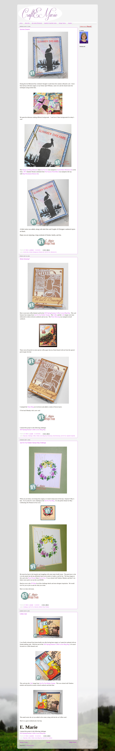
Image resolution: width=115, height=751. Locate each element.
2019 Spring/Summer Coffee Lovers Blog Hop (57, 313)
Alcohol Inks (26, 252)
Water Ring (31, 407)
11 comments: (37, 433)
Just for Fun (42, 578)
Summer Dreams (25, 29)
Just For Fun (44, 169)
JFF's (24, 171)
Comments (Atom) (30, 745)
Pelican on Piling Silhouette (30, 169)
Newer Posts (24, 742)
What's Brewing (55, 317)
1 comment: (37, 605)
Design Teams (62, 23)
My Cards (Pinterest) (37, 23)
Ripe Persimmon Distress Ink (31, 174)
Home (21, 23)
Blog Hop (25, 435)
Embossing (49, 435)
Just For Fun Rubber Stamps (42, 315)
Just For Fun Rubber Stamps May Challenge (33, 443)
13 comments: (38, 735)
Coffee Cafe (23, 614)
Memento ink (53, 252)
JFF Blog (33, 583)
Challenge (30, 435)
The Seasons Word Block (52, 171)
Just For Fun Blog (49, 500)
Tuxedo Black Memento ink (64, 169)
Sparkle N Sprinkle (71, 435)
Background (35, 252)
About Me (27, 23)
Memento (36, 607)
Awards (70, 23)
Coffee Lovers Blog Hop (41, 435)
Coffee (55, 315)
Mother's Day (42, 607)
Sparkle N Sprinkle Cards (50, 23)
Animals (31, 252)
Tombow (47, 607)
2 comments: (38, 250)
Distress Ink (41, 252)
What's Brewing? (25, 259)
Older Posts (72, 742)
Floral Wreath (32, 578)
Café (63, 315)
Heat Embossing (56, 435)
